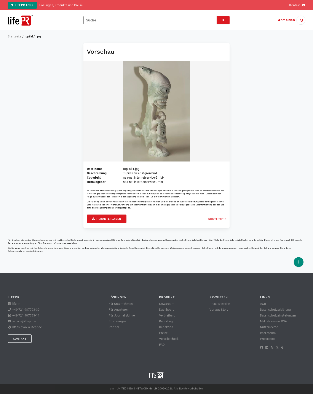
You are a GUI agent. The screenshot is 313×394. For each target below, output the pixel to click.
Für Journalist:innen (123, 315)
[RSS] (272, 347)
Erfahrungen (117, 321)
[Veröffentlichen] (298, 262)
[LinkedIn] (266, 347)
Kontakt (19, 338)
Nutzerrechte (217, 219)
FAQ (162, 344)
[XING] (282, 347)
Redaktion (166, 327)
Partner (114, 327)
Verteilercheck (169, 339)
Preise (163, 333)
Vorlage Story (218, 309)
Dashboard (166, 309)
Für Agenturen (119, 309)
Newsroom (166, 303)
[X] (277, 347)
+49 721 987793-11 (26, 315)
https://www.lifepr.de (27, 327)
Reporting (166, 321)
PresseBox (267, 339)
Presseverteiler (219, 303)
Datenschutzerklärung (275, 309)
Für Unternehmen (121, 303)
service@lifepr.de (121, 208)
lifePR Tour (22, 5)
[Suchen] (223, 20)
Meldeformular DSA (273, 321)
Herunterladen (106, 218)
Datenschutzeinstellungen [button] (278, 315)
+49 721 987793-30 (26, 309)
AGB (263, 303)
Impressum (268, 333)
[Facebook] (261, 347)
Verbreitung (167, 315)
